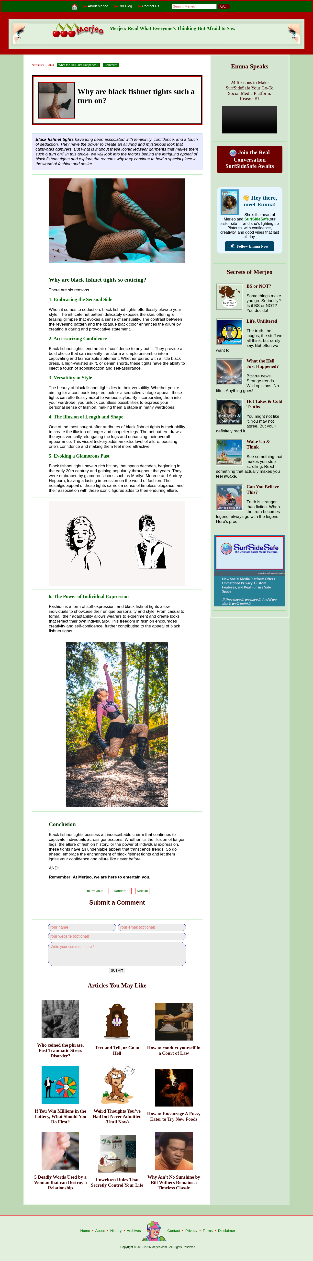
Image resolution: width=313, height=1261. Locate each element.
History (116, 1230)
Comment (110, 65)
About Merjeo (98, 6)
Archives (134, 1230)
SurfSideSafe (256, 219)
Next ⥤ (142, 891)
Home (85, 1230)
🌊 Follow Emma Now (249, 246)
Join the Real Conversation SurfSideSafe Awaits (249, 159)
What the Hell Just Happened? (78, 65)
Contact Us (150, 6)
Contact (173, 1230)
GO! (223, 6)
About (100, 1230)
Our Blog (125, 6)
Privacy (191, 1230)
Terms (208, 1230)
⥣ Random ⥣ (120, 891)
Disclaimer (226, 1230)
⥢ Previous (95, 891)
